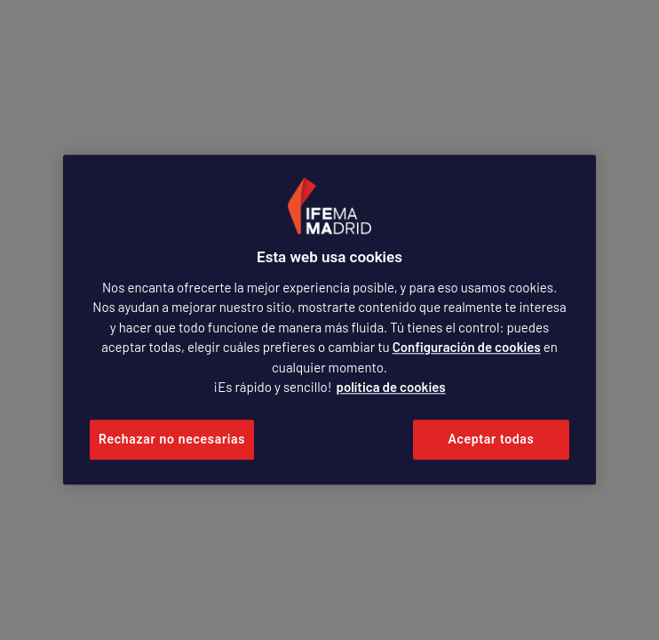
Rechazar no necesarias (172, 439)
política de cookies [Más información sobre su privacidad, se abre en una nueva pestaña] (391, 388)
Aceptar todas (492, 439)
